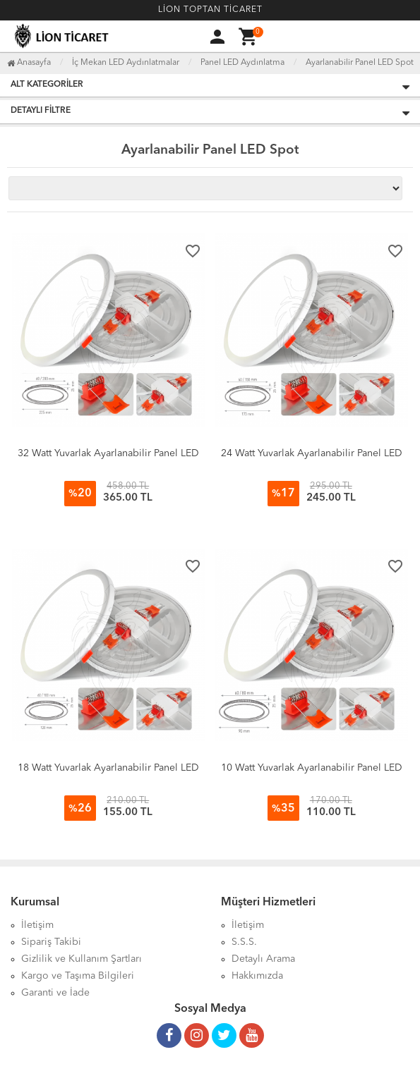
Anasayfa (29, 63)
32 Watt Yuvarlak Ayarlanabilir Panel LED (108, 453)
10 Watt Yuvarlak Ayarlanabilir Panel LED (311, 768)
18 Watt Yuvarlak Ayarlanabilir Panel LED (108, 768)
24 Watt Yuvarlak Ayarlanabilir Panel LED (311, 453)
